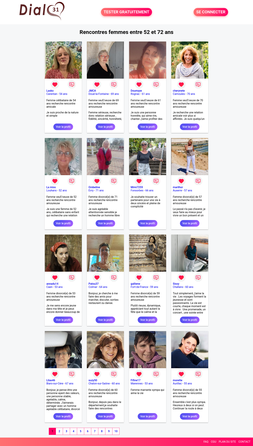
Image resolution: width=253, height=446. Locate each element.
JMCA (92, 90)
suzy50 (93, 380)
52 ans (63, 190)
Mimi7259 (137, 187)
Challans (178, 287)
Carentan (51, 94)
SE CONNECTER (210, 12)
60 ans (189, 287)
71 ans (100, 190)
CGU (213, 441)
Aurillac (177, 383)
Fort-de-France (139, 287)
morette (177, 380)
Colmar (93, 287)
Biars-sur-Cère (54, 383)
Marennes (137, 383)
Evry (91, 190)
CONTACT (244, 441)
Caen (49, 287)
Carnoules (179, 94)
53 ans (59, 287)
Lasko (50, 90)
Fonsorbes (137, 190)
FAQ (206, 441)
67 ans (69, 383)
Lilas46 (50, 380)
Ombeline (94, 187)
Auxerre (177, 190)
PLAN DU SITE (227, 441)
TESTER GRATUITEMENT (126, 12)
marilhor (178, 187)
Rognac (135, 94)
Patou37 (94, 283)
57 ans (188, 190)
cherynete (179, 90)
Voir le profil (63, 126)
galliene (135, 283)
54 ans (63, 94)
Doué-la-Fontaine (99, 94)
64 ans (103, 287)
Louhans (51, 190)
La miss (51, 187)
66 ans (149, 190)
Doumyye (136, 90)
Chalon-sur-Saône (99, 383)
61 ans (146, 94)
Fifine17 (135, 380)
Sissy (176, 283)
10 (115, 431)
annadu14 (52, 283)
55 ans (188, 383)
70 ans (191, 94)
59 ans (154, 287)
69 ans (115, 94)
